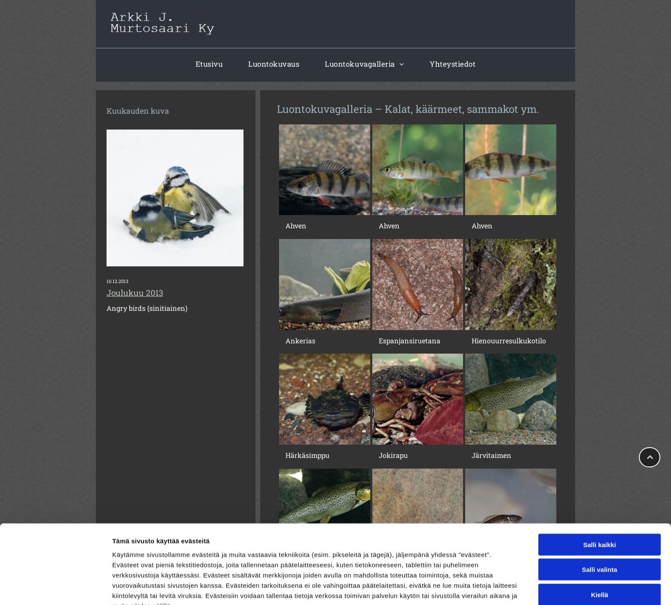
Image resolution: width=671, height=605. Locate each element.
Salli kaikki (599, 499)
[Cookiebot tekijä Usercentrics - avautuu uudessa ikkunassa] (55, 588)
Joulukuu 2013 (135, 292)
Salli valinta (600, 524)
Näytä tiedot (457, 588)
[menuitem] (209, 64)
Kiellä (599, 549)
